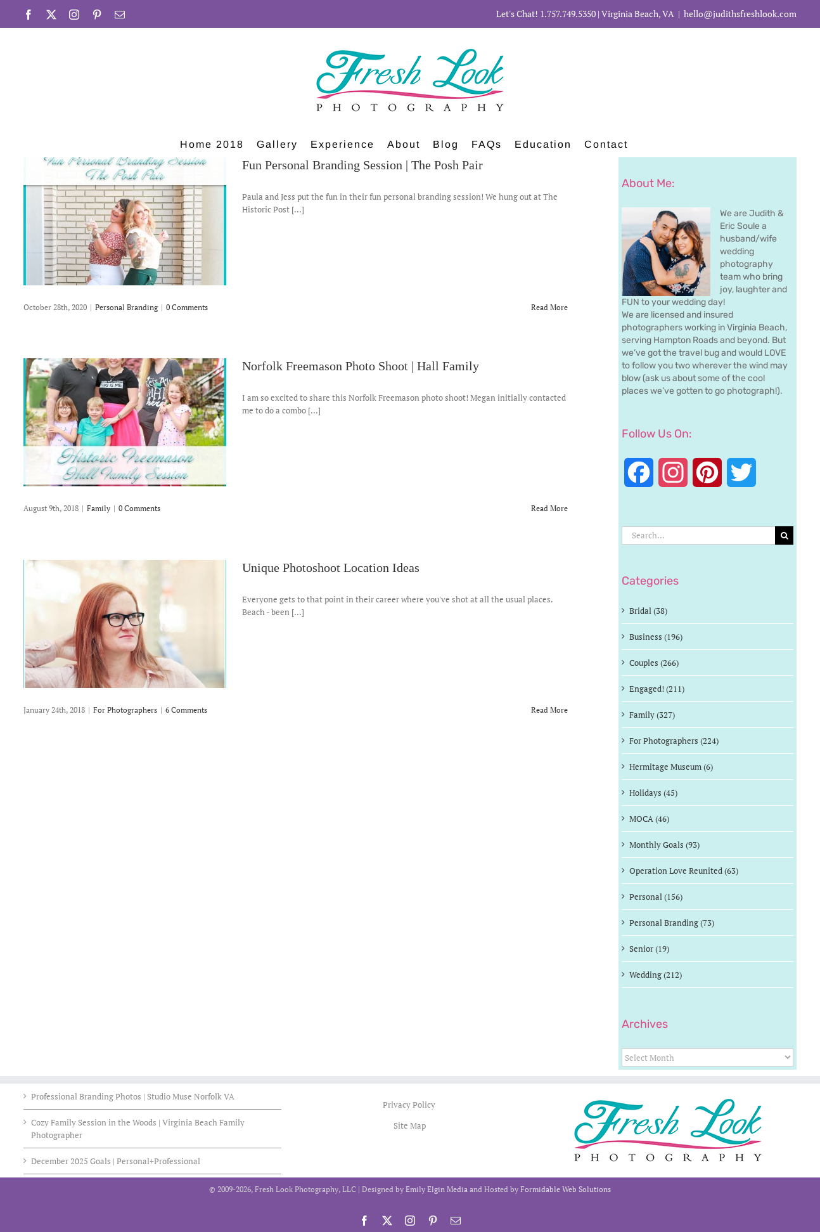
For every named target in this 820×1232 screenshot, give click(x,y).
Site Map (410, 1125)
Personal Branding (126, 307)
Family (98, 508)
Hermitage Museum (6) (671, 766)
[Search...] (698, 535)
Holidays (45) (653, 792)
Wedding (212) (655, 974)
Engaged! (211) (656, 688)
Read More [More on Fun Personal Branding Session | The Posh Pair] (549, 307)
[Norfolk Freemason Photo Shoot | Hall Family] (124, 422)
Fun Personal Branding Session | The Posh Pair (362, 165)
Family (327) (652, 714)
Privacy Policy (410, 1104)
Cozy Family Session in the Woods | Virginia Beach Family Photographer (138, 1129)
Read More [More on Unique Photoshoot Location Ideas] (549, 710)
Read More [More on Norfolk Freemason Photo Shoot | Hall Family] (549, 508)
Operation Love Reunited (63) (683, 870)
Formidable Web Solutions (565, 1189)
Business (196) (655, 636)
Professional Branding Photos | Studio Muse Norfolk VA (132, 1096)
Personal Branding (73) (671, 922)
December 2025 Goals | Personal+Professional (115, 1161)
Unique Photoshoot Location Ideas (331, 568)
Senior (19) (649, 948)
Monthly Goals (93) (664, 844)
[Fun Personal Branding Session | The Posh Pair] (124, 221)
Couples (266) (654, 662)
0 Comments (187, 307)
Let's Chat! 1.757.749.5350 (546, 14)
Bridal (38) (648, 610)
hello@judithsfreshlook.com (740, 14)
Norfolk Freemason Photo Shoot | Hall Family (360, 366)
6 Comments (186, 710)
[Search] (784, 535)
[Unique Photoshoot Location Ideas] (124, 624)
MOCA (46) (649, 818)
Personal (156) (655, 896)
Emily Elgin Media (437, 1189)
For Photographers (125, 710)
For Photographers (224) (674, 740)
